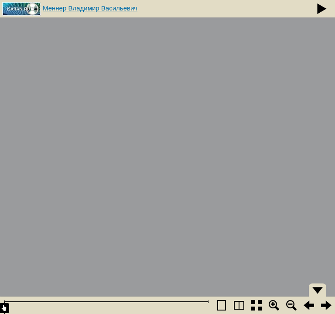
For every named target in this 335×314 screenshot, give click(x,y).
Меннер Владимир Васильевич (90, 8)
